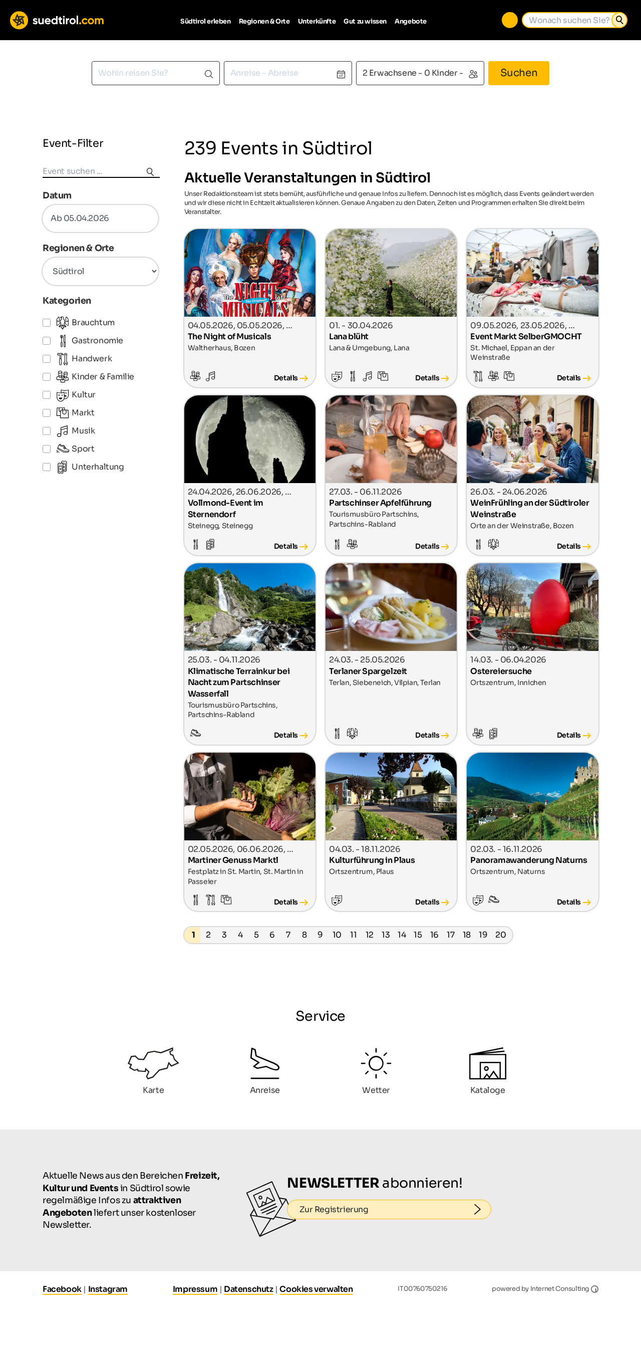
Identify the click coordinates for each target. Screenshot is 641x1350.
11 (353, 935)
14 (402, 935)
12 (370, 935)
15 (418, 935)
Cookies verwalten (316, 1289)
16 (434, 935)
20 (500, 935)
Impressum (195, 1289)
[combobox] (156, 73)
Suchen (519, 73)
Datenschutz (248, 1289)
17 (450, 935)
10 (337, 935)
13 (386, 935)
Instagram (108, 1289)
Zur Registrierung (395, 1210)
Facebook (62, 1289)
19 (483, 935)
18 (467, 935)
